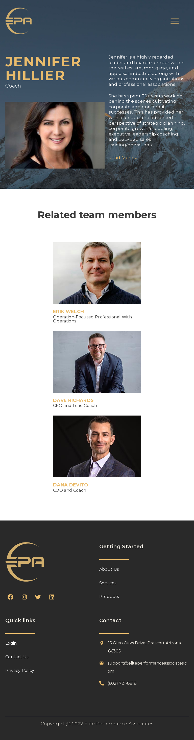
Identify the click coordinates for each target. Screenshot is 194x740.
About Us (109, 569)
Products (109, 596)
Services (107, 583)
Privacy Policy (19, 670)
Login (11, 643)
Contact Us (16, 656)
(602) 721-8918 (122, 683)
